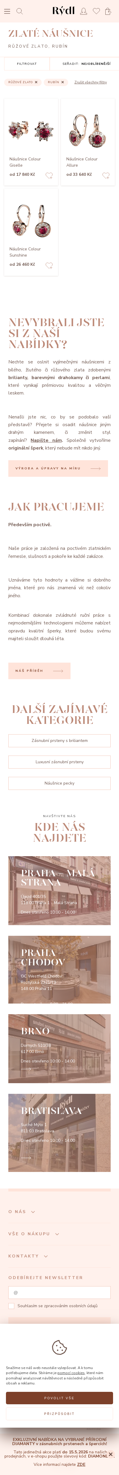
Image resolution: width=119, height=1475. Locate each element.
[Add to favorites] (49, 177)
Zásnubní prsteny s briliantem (60, 740)
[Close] (111, 1454)
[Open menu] (7, 12)
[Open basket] (110, 11)
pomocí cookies (71, 1372)
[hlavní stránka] (63, 16)
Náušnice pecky (59, 783)
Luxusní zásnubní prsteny (60, 762)
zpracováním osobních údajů (71, 1306)
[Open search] (21, 11)
